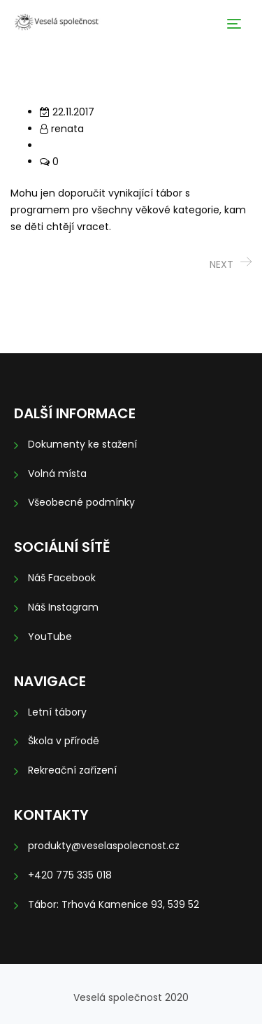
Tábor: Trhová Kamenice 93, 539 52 (113, 904)
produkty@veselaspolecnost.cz (104, 846)
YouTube (50, 636)
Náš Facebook (62, 578)
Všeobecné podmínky (81, 502)
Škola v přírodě (63, 741)
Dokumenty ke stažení (82, 444)
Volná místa (57, 474)
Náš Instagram (63, 607)
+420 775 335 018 (70, 875)
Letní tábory (57, 712)
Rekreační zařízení (72, 770)
